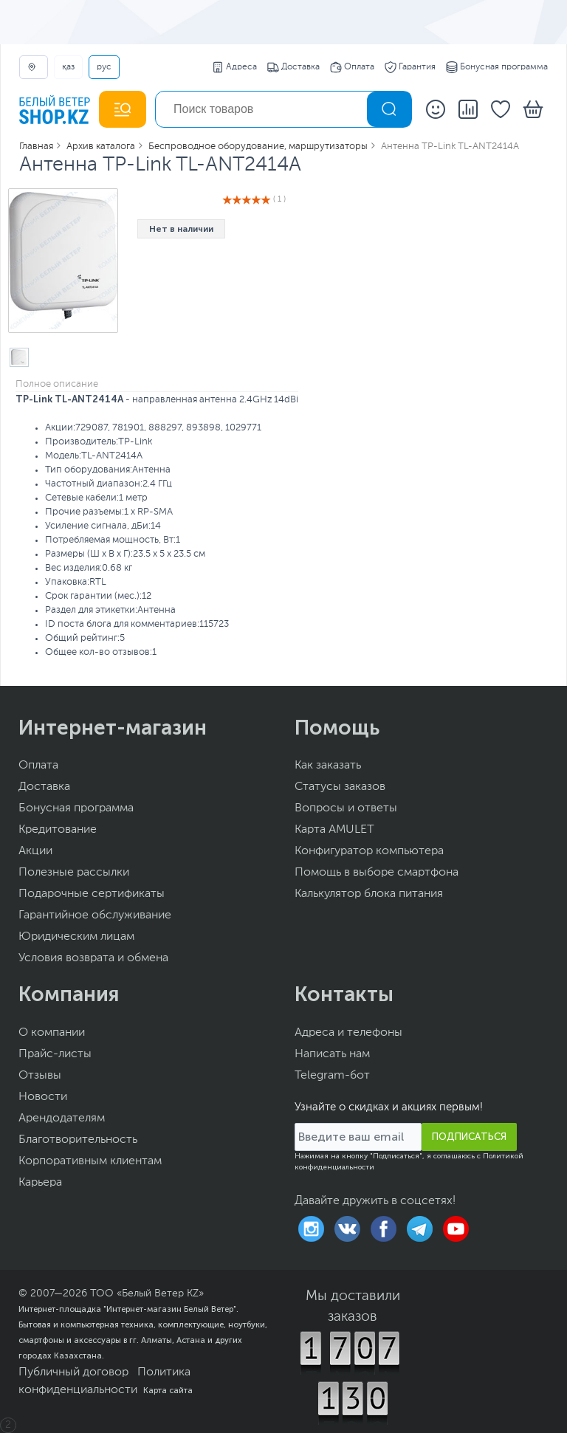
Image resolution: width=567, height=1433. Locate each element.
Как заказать (328, 766)
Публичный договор (73, 1372)
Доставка (293, 67)
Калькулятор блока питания (369, 894)
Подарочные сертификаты (91, 894)
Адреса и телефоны (348, 1033)
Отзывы (39, 1076)
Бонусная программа (497, 67)
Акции (35, 851)
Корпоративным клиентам (90, 1161)
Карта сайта (168, 1390)
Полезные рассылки (73, 873)
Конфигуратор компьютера (369, 851)
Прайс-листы (55, 1054)
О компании (51, 1033)
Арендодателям (61, 1118)
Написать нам (332, 1054)
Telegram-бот (332, 1076)
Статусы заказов (340, 787)
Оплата (352, 67)
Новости (42, 1097)
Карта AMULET (334, 830)
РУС (104, 67)
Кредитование (57, 830)
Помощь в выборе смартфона (376, 873)
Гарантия (410, 67)
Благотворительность (77, 1140)
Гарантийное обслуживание (94, 915)
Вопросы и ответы (346, 808)
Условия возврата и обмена (93, 958)
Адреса (234, 67)
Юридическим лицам (76, 937)
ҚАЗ (68, 67)
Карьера (40, 1183)
